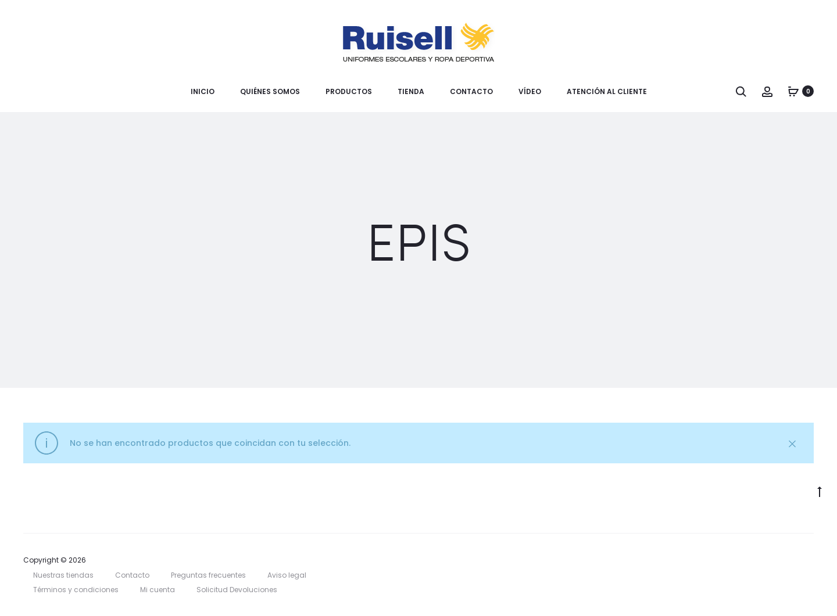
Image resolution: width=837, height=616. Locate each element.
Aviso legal (286, 575)
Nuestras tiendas (63, 575)
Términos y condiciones (76, 590)
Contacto (471, 91)
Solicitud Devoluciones (236, 590)
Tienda (411, 91)
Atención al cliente (607, 91)
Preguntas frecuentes (208, 575)
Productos (349, 91)
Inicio (202, 91)
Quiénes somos (270, 91)
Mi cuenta (157, 590)
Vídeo (529, 91)
